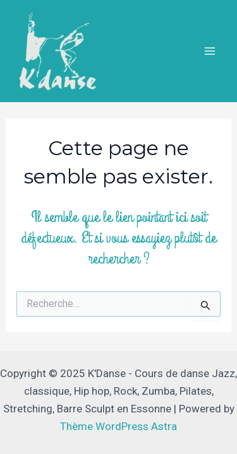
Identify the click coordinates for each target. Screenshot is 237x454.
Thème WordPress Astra (118, 426)
